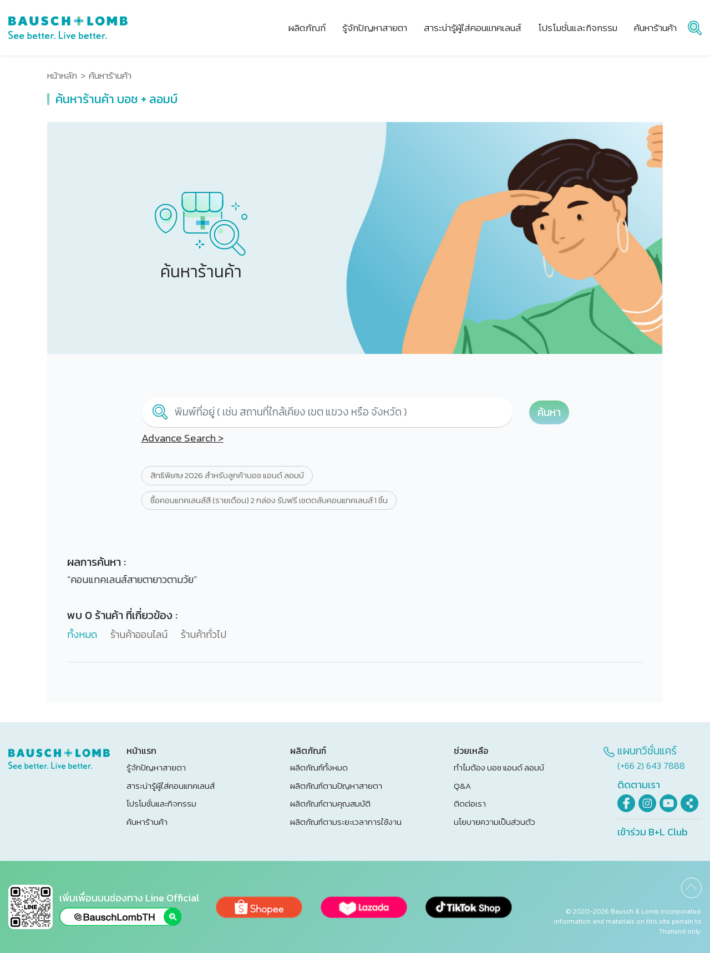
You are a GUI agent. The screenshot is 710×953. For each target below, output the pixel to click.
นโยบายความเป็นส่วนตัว (494, 821)
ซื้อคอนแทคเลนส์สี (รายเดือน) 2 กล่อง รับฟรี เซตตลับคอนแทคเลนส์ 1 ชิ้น (269, 500)
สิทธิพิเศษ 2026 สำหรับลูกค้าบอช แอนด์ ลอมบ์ (227, 475)
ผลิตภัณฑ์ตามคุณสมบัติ (330, 803)
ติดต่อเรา (470, 803)
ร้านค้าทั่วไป (203, 634)
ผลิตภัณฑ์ (307, 28)
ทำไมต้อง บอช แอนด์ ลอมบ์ (499, 767)
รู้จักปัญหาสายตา (156, 767)
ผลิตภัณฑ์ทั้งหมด (319, 767)
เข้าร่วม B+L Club (652, 831)
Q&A (462, 785)
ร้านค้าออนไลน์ (139, 634)
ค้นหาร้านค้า (147, 821)
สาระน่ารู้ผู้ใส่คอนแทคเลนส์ (170, 785)
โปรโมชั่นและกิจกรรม (161, 803)
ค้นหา (549, 412)
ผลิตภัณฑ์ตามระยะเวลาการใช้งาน (346, 821)
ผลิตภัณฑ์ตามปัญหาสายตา (336, 785)
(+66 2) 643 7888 (651, 765)
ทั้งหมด (82, 634)
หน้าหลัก (62, 76)
